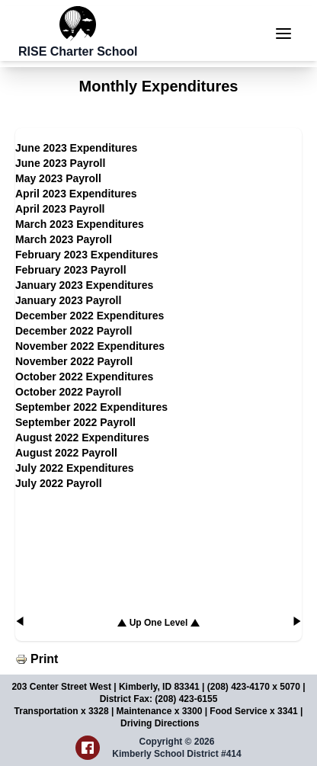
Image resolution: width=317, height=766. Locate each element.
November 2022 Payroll (74, 361)
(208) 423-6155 (186, 699)
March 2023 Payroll (63, 239)
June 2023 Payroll (60, 163)
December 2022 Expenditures (89, 315)
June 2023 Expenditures (76, 148)
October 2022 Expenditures (84, 376)
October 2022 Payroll (68, 392)
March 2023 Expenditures (79, 224)
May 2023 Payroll (58, 178)
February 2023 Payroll (70, 270)
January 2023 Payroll (68, 300)
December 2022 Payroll (73, 331)
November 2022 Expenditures (90, 346)
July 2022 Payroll (58, 483)
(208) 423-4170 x (243, 686)
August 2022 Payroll (66, 453)
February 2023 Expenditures (86, 254)
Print (44, 658)
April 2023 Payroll (60, 209)
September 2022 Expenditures (91, 407)
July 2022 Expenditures (74, 468)
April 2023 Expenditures (76, 193)
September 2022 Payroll (75, 422)
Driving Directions (159, 723)
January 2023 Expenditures (84, 285)
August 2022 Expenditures (82, 437)
